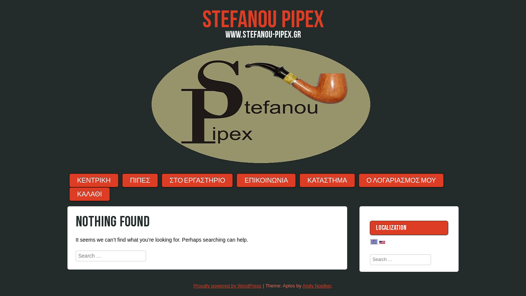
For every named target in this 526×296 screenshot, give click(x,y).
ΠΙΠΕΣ (140, 180)
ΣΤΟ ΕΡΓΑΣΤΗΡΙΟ (197, 180)
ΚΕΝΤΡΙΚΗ (94, 180)
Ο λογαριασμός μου (401, 180)
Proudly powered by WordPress (227, 286)
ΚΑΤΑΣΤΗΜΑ (327, 180)
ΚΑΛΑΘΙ (89, 194)
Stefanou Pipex (263, 20)
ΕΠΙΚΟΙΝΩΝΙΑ (266, 180)
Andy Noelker (316, 286)
